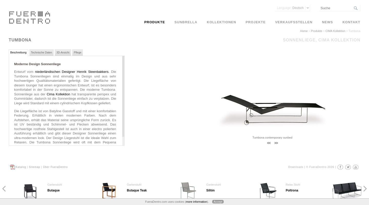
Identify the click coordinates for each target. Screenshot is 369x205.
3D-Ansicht (62, 52)
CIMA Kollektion (335, 30)
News (327, 22)
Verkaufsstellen (294, 22)
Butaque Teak (137, 190)
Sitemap (34, 167)
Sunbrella (186, 22)
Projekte (256, 22)
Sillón (210, 190)
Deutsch (290, 8)
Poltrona (292, 190)
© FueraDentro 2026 (320, 167)
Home (304, 30)
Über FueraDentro (55, 167)
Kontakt (351, 22)
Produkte (316, 30)
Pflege (77, 52)
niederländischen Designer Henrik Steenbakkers (72, 72)
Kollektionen (221, 22)
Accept (218, 201)
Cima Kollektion (58, 94)
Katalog (21, 167)
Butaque (53, 190)
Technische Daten (41, 52)
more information (196, 201)
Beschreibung (18, 52)
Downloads (295, 167)
